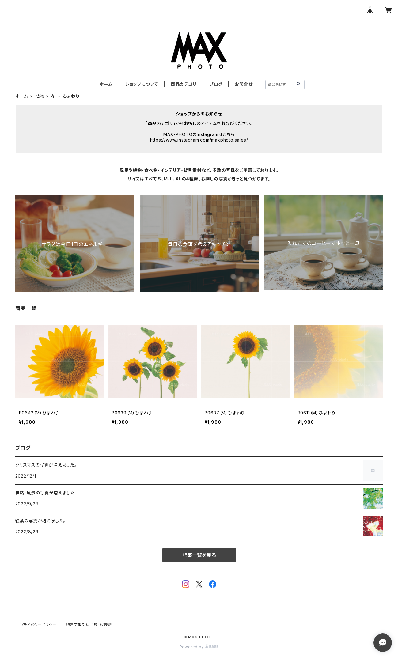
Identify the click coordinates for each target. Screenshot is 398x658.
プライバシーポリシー (38, 624)
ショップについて (141, 84)
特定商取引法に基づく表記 (89, 624)
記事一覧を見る (199, 555)
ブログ (215, 84)
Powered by (199, 647)
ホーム (106, 84)
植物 (39, 96)
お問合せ (243, 84)
